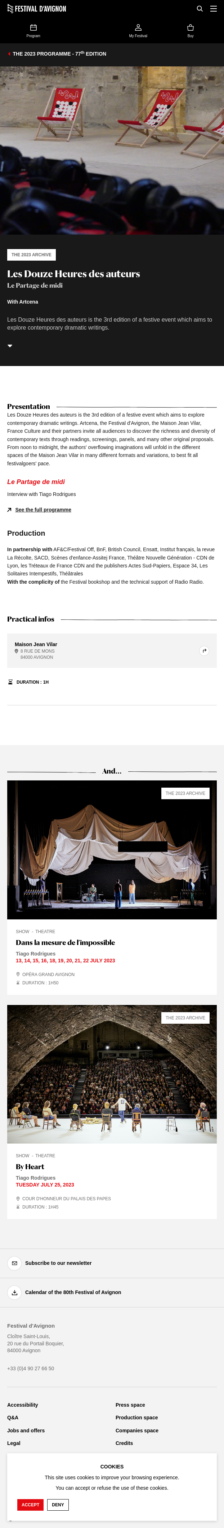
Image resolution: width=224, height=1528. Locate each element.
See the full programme (43, 510)
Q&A (12, 1417)
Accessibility (22, 1405)
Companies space (137, 1430)
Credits (124, 1443)
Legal (14, 1443)
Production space (137, 1417)
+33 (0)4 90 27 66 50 (30, 1368)
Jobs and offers (26, 1430)
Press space (130, 1405)
